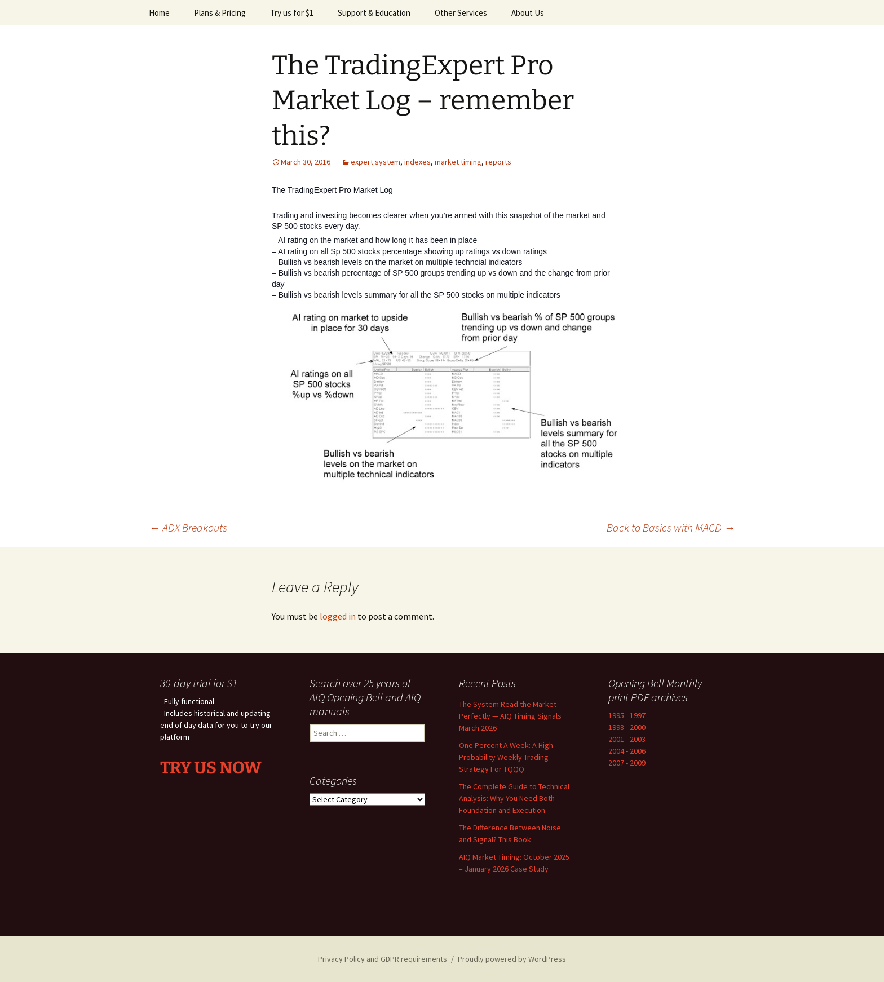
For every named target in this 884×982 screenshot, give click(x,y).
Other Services (461, 12)
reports (498, 162)
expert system (375, 162)
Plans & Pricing (220, 12)
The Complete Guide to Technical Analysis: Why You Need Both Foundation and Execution (514, 798)
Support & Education (374, 12)
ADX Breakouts (188, 527)
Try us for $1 (291, 12)
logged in (338, 616)
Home (159, 12)
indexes (417, 162)
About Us (527, 12)
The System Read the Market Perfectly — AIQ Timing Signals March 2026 (510, 716)
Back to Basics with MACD (671, 527)
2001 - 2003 (627, 739)
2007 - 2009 (627, 763)
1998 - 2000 (627, 727)
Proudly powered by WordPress (512, 959)
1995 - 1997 (627, 715)
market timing (458, 162)
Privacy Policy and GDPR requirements (382, 959)
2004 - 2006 (627, 751)
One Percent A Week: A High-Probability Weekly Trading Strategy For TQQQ (507, 757)
